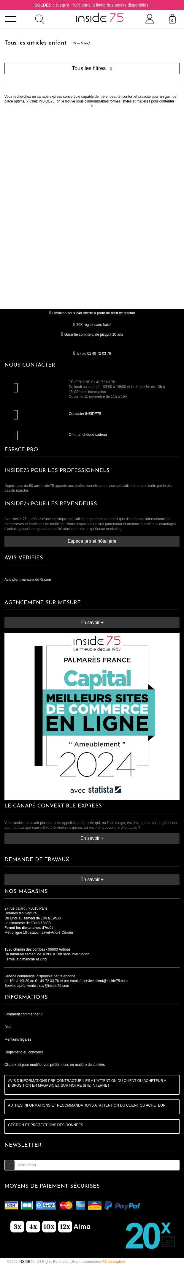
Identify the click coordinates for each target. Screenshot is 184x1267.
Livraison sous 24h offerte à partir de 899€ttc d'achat (92, 313)
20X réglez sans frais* (92, 325)
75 (26, 1262)
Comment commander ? (23, 1014)
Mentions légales (17, 1039)
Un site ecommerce (97, 1262)
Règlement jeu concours (23, 1052)
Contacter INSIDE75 (85, 414)
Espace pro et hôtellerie (92, 541)
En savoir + (92, 622)
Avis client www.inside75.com (27, 580)
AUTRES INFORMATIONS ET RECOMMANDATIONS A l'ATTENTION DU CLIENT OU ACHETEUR (87, 1105)
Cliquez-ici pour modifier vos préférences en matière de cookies (54, 1065)
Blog (8, 1027)
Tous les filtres (92, 68)
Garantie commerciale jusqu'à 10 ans (92, 334)
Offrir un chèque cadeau (88, 435)
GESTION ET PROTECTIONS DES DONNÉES (45, 1125)
